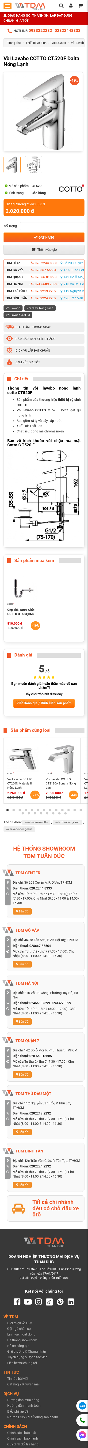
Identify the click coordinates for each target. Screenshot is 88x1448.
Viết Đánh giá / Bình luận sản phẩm (44, 703)
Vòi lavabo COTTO (31, 410)
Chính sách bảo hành (22, 1438)
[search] (61, 6)
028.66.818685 (44, 277)
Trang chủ (14, 43)
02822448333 (67, 30)
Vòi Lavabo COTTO (18, 315)
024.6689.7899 (44, 284)
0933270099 (61, 1003)
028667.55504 (43, 270)
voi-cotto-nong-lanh (67, 822)
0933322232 (40, 30)
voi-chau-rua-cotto (36, 822)
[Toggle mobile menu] (7, 6)
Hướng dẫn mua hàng (23, 1400)
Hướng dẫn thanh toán (24, 1405)
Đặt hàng (44, 237)
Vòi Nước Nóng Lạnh (40, 308)
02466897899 (39, 1003)
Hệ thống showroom (22, 1340)
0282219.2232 (43, 291)
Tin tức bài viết (17, 1378)
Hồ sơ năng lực (18, 1346)
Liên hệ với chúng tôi (22, 1363)
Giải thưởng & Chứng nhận (26, 1351)
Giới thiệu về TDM (19, 1323)
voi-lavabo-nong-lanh (19, 829)
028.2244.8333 (44, 263)
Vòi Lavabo (58, 43)
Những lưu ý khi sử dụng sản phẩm (32, 1417)
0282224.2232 (43, 298)
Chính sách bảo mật (21, 1433)
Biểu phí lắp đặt (18, 1411)
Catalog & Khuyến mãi (23, 1384)
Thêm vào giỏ (44, 249)
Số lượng (10, 226)
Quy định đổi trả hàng (22, 1444)
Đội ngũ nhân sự (19, 1329)
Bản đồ (22, 911)
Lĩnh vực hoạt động (21, 1334)
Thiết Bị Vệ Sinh (36, 43)
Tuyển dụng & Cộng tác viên (27, 1357)
